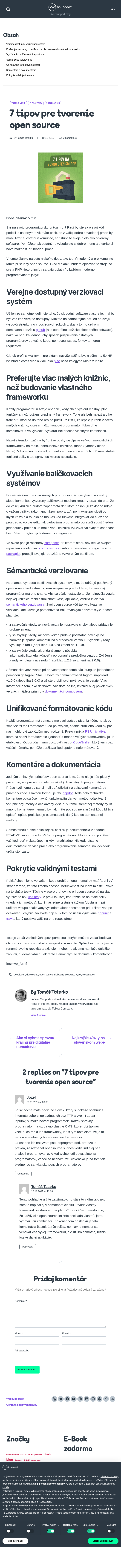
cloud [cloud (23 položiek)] (27, 1460)
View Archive (40, 1015)
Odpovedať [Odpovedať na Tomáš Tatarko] (27, 1246)
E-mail (66, 1333)
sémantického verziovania (25, 604)
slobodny (59, 974)
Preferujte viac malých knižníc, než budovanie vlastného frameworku (43, 49)
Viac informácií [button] (15, 1541)
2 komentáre (70, 138)
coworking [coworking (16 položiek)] (35, 1460)
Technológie (19, 103)
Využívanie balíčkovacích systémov (25, 54)
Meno (19, 1333)
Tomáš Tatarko (25, 138)
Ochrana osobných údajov (21, 1404)
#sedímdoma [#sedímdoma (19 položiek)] (12, 1454)
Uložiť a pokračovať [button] (103, 1541)
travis (10, 918)
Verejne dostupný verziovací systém (25, 44)
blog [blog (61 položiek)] (9, 1459)
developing (32, 974)
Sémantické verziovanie (19, 59)
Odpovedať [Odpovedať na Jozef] (23, 1173)
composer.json (49, 548)
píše (57, 361)
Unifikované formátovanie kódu (23, 65)
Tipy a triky (36, 103)
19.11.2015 (48, 138)
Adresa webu (22, 1350)
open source (46, 974)
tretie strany (45, 1491)
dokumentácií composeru (63, 691)
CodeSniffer (81, 742)
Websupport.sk (15, 1398)
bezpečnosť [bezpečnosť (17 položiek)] (36, 1454)
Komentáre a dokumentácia (21, 70)
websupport (88, 974)
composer (51, 543)
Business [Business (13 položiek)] (18, 1460)
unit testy (34, 897)
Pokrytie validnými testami (20, 75)
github (40, 330)
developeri (19, 974)
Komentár (21, 1301)
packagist (13, 553)
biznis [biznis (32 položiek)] (47, 1454)
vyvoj (78, 974)
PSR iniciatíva (95, 731)
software (69, 974)
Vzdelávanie (53, 103)
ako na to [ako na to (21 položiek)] (25, 1454)
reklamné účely (63, 1498)
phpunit (103, 913)
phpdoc (68, 793)
